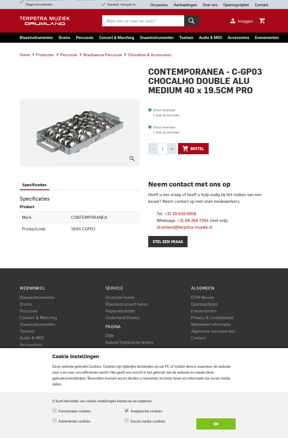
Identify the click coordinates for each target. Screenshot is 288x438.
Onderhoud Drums (122, 317)
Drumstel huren (119, 297)
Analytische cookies (146, 411)
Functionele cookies (74, 411)
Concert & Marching (116, 37)
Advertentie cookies (74, 421)
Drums (64, 37)
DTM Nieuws (202, 297)
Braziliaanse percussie (100, 54)
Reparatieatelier (120, 311)
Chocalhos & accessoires (147, 54)
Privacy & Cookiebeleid (212, 317)
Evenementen (267, 37)
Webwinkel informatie (211, 324)
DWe (109, 335)
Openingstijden (204, 304)
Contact (198, 338)
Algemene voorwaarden (213, 331)
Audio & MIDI (210, 37)
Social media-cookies (147, 421)
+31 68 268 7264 (193, 220)
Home (25, 54)
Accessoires (238, 37)
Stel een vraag (168, 241)
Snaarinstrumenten (157, 37)
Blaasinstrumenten (36, 37)
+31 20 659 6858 (180, 213)
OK (216, 424)
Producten (43, 54)
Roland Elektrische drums (129, 342)
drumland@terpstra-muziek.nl (184, 227)
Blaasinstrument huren (126, 304)
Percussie (84, 37)
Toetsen (186, 37)
